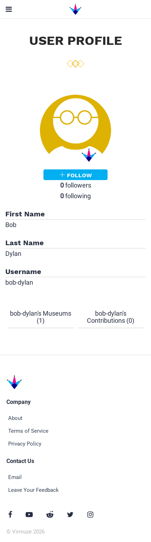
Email (15, 477)
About (15, 418)
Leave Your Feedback (33, 490)
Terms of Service (28, 431)
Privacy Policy (24, 444)
